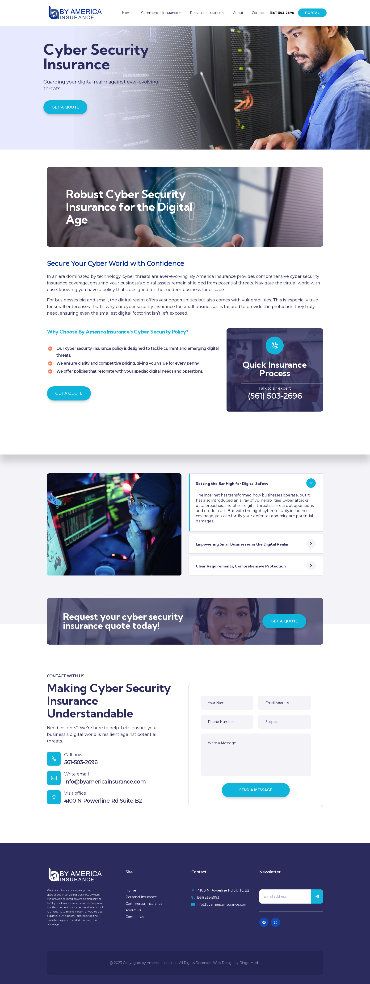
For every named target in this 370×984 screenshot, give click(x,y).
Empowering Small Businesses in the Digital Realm (242, 546)
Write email (79, 779)
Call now (76, 757)
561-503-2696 (83, 765)
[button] (256, 485)
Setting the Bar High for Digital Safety (232, 485)
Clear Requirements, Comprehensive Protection (241, 568)
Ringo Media (250, 963)
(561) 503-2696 (275, 397)
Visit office (78, 800)
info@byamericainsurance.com (108, 787)
